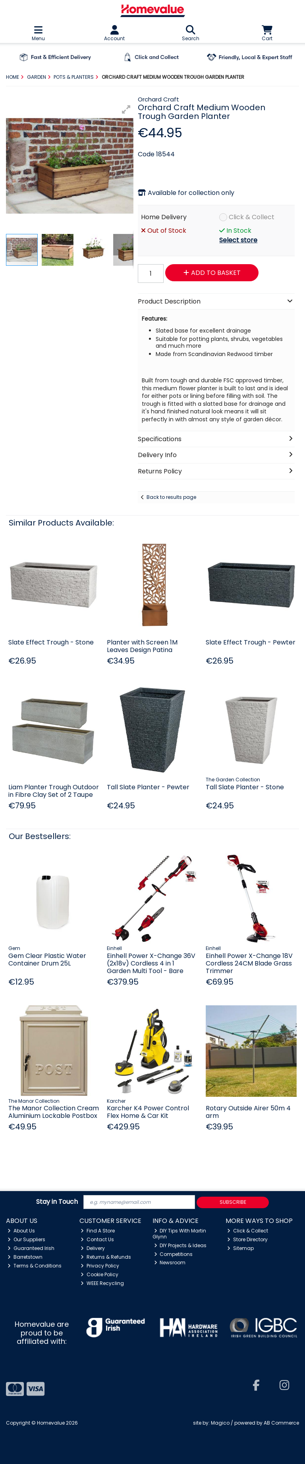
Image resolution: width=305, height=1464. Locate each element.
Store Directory (247, 1239)
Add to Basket (212, 272)
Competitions (173, 1254)
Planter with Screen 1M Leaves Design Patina (142, 646)
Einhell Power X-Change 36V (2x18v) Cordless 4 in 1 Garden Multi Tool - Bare (151, 963)
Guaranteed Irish (31, 1248)
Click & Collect (251, 217)
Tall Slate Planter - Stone (245, 787)
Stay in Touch (57, 1202)
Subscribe (233, 1202)
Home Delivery (164, 217)
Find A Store (98, 1230)
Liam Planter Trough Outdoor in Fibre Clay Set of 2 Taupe (53, 791)
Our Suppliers (26, 1239)
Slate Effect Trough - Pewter (250, 642)
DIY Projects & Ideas (180, 1245)
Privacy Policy (100, 1265)
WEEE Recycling (102, 1283)
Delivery (93, 1248)
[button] (126, 109)
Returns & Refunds (106, 1257)
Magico (220, 1422)
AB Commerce (281, 1422)
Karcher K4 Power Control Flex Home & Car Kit (148, 1112)
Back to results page (171, 497)
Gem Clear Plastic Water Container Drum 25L (47, 959)
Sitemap (240, 1248)
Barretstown (25, 1257)
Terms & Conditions (35, 1265)
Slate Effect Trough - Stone (51, 642)
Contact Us (97, 1239)
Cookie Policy (99, 1274)
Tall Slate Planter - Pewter (148, 787)
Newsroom (170, 1262)
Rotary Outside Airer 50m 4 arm (248, 1112)
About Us (21, 1230)
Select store (238, 240)
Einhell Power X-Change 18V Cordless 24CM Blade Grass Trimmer (249, 963)
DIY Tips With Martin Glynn (179, 1233)
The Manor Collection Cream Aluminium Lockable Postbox (53, 1112)
